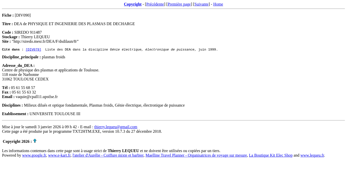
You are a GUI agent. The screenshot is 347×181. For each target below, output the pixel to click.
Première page (179, 4)
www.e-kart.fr (59, 156)
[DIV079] (33, 50)
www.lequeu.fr (312, 156)
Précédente (155, 4)
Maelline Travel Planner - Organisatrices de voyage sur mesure (196, 156)
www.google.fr (34, 156)
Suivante (202, 4)
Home (218, 4)
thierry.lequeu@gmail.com (115, 127)
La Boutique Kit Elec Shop (270, 156)
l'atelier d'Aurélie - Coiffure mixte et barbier (107, 156)
